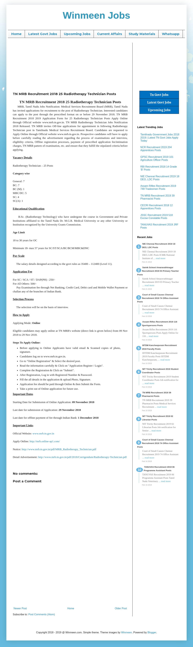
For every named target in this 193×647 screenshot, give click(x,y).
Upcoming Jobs (77, 34)
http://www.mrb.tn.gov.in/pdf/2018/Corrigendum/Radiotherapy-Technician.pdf (82, 457)
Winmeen (126, 632)
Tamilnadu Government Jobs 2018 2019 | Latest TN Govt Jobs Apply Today (159, 137)
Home (16, 34)
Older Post (121, 608)
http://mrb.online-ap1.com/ (44, 441)
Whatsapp (170, 34)
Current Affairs (109, 34)
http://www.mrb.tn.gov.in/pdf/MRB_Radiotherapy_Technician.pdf (59, 449)
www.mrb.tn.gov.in (43, 433)
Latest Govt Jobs (42, 34)
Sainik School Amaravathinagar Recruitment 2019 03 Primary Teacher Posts (158, 271)
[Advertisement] (70, 65)
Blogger (152, 632)
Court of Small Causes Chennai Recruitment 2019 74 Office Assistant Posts (157, 298)
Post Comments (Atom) (41, 614)
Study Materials (142, 34)
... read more (159, 258)
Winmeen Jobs (96, 15)
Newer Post (20, 608)
